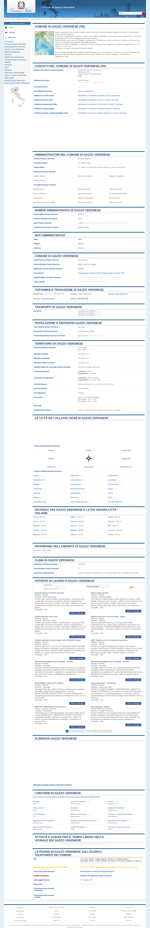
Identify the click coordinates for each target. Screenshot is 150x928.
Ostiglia (36, 484)
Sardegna (92, 917)
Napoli (110, 517)
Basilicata (20, 911)
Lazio (56, 911)
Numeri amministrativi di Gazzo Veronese (68, 210)
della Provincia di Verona (96, 32)
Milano (73, 517)
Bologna (36, 526)
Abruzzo (20, 908)
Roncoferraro (113, 484)
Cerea (110, 493)
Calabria (20, 914)
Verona (81, 248)
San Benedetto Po (115, 502)
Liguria (56, 914)
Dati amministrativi (50, 235)
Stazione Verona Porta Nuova (120, 814)
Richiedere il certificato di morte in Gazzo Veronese (98, 100)
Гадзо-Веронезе (121, 294)
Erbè (110, 497)
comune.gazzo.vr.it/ (85, 91)
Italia (80, 239)
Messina (36, 534)
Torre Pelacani (39, 814)
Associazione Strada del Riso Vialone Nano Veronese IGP (101, 273)
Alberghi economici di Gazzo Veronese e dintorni (52, 785)
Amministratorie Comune (14, 47)
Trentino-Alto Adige (128, 911)
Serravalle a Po (126, 467)
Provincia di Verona (35, 19)
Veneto (81, 244)
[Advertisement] (88, 132)
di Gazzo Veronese (58, 7)
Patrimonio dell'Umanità (14, 73)
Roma (35, 517)
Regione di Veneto (22, 19)
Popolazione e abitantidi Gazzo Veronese (68, 323)
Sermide (74, 808)
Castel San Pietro (77, 827)
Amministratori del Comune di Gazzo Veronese (72, 154)
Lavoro (11, 27)
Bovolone (74, 497)
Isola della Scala (39, 502)
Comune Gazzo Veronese (51, 19)
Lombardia (56, 917)
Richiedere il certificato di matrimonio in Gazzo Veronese (100, 104)
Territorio (8, 65)
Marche (56, 920)
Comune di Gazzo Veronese (56, 256)
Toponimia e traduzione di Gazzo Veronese (69, 289)
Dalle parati (9, 78)
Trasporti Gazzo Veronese (15, 60)
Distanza (8, 70)
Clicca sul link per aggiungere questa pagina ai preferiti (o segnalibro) (108, 867)
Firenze (74, 526)
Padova (74, 534)
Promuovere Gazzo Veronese (16, 83)
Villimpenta (101, 40)
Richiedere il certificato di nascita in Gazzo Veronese (99, 95)
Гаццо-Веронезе (47, 299)
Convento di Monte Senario (119, 827)
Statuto (81, 269)
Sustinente (112, 480)
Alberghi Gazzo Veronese (56, 738)
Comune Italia (10, 19)
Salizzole (36, 493)
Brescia (111, 534)
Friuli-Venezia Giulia (56, 907)
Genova (111, 521)
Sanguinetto (90, 40)
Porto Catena (38, 808)
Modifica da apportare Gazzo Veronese (96, 876)
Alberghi (12, 32)
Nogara (82, 40)
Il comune (8, 42)
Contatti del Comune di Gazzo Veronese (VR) (70, 66)
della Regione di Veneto (117, 32)
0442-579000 (83, 80)
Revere (111, 801)
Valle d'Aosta (129, 917)
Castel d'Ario (76, 484)
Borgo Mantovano (78, 489)
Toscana (128, 907)
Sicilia (92, 920)
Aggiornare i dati (61, 56)
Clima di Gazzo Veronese (55, 560)
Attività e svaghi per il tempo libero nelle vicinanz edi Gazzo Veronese (69, 838)
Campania (20, 917)
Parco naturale (39, 282)
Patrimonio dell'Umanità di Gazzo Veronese (70, 546)
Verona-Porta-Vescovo (42, 827)
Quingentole (75, 493)
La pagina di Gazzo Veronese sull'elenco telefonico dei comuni (68, 853)
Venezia (111, 530)
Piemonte (92, 911)
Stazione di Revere (78, 801)
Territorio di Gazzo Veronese (59, 343)
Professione (48, 585)
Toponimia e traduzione (14, 57)
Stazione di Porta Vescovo (43, 821)
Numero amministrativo (14, 49)
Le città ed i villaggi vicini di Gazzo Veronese (71, 418)
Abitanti (7, 62)
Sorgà (110, 489)
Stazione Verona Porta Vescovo (83, 821)
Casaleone (37, 489)
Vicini (6, 67)
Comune (7, 54)
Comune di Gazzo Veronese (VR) (60, 26)
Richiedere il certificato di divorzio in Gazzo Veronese (99, 109)
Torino (35, 521)
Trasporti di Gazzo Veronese (58, 307)
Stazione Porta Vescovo (117, 821)
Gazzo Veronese (61, 32)
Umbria (128, 914)
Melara (36, 497)
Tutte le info (12, 37)
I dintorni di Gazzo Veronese (58, 793)
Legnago (65, 42)
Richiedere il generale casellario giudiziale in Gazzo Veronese (102, 113)
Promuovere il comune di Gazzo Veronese (97, 871)
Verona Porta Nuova (79, 814)
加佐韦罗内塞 (82, 299)
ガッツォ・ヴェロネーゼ (54, 294)
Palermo (74, 521)
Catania (36, 530)
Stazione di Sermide (116, 808)
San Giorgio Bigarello (79, 502)
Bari (109, 526)
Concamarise (76, 480)
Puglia (92, 914)
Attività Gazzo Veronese (14, 80)
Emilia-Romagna (20, 921)
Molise (92, 907)
